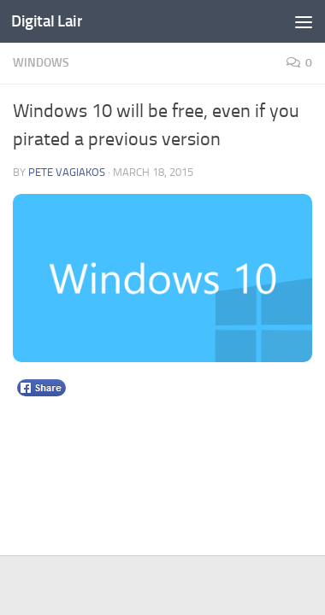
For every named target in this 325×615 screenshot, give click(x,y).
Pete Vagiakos (66, 172)
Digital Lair (46, 21)
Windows (41, 63)
